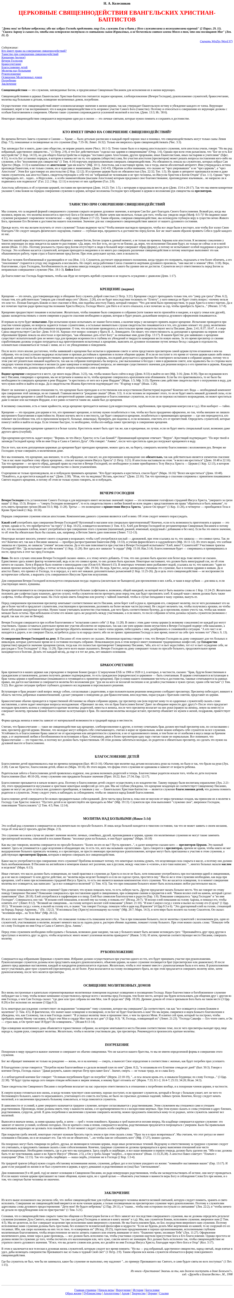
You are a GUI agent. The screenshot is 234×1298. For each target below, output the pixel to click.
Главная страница (85, 1290)
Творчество (139, 1293)
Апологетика (111, 1293)
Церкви (152, 1293)
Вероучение (123, 1290)
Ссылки (164, 1293)
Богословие (152, 1290)
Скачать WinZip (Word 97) (216, 41)
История (138, 1290)
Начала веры (106, 1290)
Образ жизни (73, 1293)
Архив (126, 1293)
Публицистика (92, 1293)
